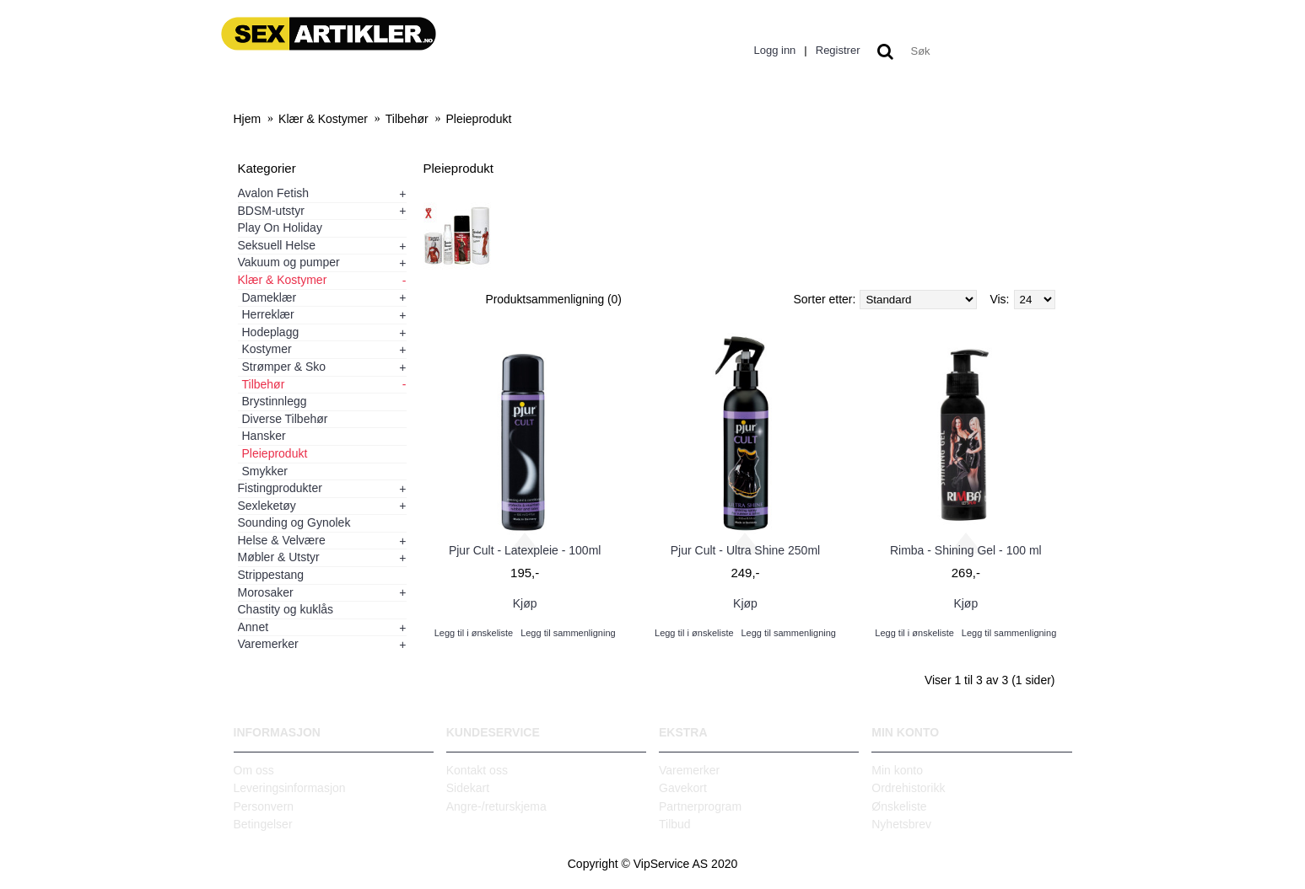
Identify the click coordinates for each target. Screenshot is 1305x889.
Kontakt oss (477, 770)
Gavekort (683, 788)
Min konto (897, 770)
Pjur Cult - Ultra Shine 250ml (745, 550)
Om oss (254, 770)
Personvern (264, 806)
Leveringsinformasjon (290, 788)
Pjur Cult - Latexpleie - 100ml (525, 550)
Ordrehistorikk (908, 788)
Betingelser (263, 824)
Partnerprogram (700, 806)
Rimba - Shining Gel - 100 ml (966, 550)
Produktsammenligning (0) (554, 299)
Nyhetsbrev (901, 824)
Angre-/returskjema (496, 806)
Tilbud (675, 824)
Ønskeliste (898, 806)
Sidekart (467, 788)
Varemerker (689, 770)
